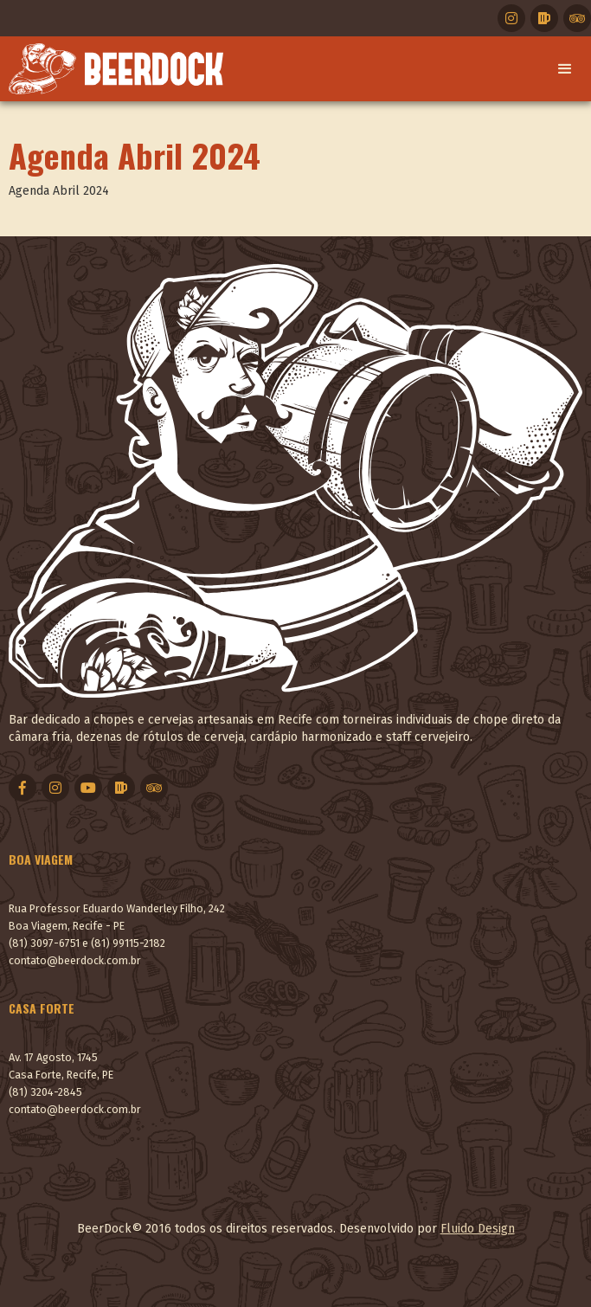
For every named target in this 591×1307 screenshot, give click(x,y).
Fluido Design (477, 1228)
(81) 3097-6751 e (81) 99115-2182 (87, 943)
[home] (111, 68)
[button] (565, 69)
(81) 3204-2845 (45, 1091)
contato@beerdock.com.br (75, 960)
